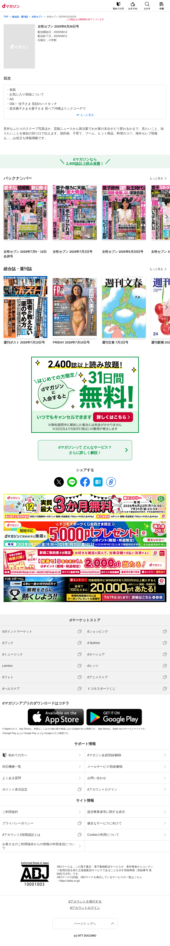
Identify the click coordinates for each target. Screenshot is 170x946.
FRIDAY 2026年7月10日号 (71, 342)
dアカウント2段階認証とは (21, 834)
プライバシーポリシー (18, 823)
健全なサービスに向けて (104, 823)
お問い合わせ (96, 778)
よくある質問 (11, 778)
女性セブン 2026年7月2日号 (72, 251)
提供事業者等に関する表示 (106, 812)
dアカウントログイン (102, 789)
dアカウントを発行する (85, 901)
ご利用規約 (10, 812)
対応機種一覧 (11, 766)
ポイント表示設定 (14, 789)
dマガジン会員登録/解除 (104, 755)
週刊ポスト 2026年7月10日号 (24, 342)
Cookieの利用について (103, 834)
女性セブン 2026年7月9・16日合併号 (25, 254)
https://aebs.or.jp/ (69, 880)
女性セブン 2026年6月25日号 (122, 251)
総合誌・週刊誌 (20, 16)
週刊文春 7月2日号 (115, 342)
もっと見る (156, 178)
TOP (6, 16)
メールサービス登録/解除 (105, 766)
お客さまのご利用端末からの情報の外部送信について (38, 846)
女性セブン (37, 16)
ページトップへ (85, 923)
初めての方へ (14, 755)
